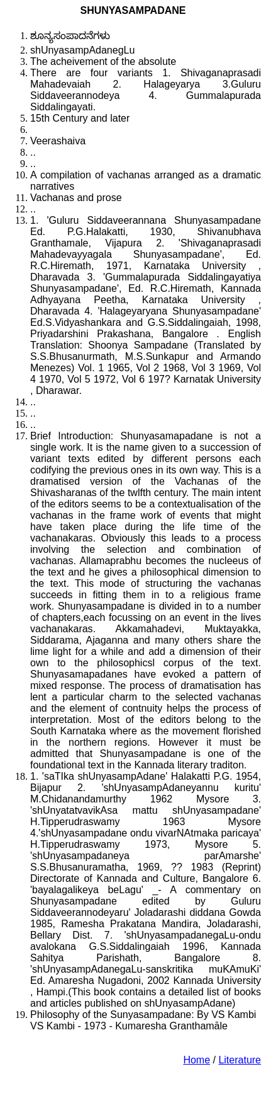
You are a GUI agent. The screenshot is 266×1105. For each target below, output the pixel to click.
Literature (239, 1060)
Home (196, 1060)
